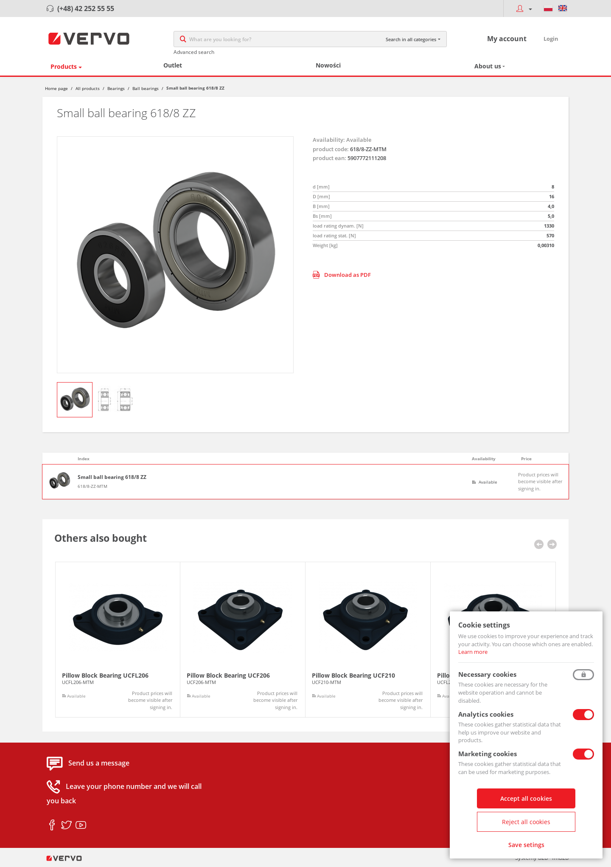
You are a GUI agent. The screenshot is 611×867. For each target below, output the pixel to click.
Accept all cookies (526, 798)
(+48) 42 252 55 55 (85, 8)
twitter (66, 825)
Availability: (329, 140)
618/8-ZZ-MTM (92, 486)
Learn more (473, 652)
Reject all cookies (526, 822)
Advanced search (194, 52)
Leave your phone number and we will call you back (124, 794)
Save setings (526, 845)
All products (88, 88)
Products (63, 66)
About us (487, 66)
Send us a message (98, 763)
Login (551, 38)
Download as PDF (342, 275)
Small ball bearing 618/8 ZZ (112, 477)
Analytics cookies (485, 714)
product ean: (329, 158)
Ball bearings (145, 88)
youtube (81, 825)
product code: (331, 149)
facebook (52, 825)
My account (507, 38)
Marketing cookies (487, 753)
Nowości (328, 65)
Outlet (172, 65)
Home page (56, 88)
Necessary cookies (487, 674)
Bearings (116, 88)
